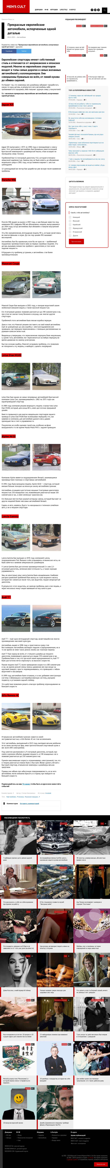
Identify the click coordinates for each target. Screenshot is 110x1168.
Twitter (23, 51)
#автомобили (11, 797)
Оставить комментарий (29, 803)
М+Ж (46, 10)
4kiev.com (78, 1143)
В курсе (73, 10)
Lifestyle (63, 10)
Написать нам (101, 1164)
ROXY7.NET (80, 1138)
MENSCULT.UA (14, 1146)
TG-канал (26, 784)
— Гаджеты (40, 1135)
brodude (48, 793)
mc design (90, 1158)
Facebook (9, 51)
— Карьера (54, 1138)
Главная (4, 19)
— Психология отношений (24, 1138)
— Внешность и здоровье (59, 1135)
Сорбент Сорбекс (72, 1159)
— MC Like (8, 1135)
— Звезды (8, 1138)
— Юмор (19, 1135)
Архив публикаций (78, 1135)
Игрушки (54, 10)
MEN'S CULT (80, 1141)
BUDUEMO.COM (16, 1151)
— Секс (18, 1140)
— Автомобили (41, 1138)
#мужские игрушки (31, 797)
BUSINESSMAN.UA (16, 1149)
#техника (20, 797)
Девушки (39, 10)
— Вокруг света (55, 1140)
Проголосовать (76, 241)
